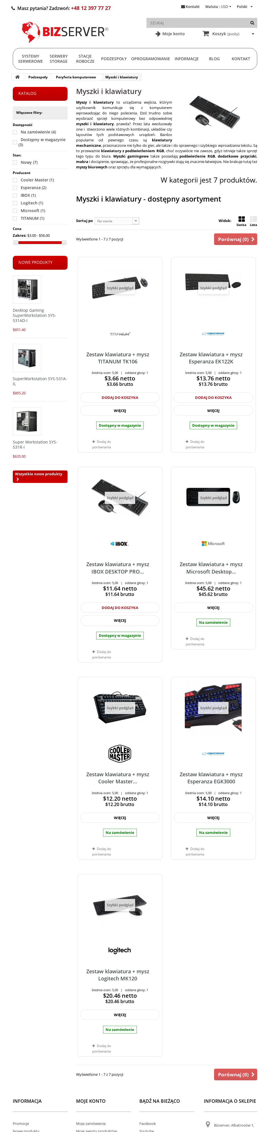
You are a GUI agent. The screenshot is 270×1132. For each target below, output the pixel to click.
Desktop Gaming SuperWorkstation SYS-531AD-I (34, 315)
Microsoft (33, 210)
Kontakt (193, 6)
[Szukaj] (252, 23)
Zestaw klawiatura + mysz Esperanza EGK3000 (211, 778)
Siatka (241, 221)
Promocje (21, 1123)
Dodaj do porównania (101, 444)
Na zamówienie (38, 132)
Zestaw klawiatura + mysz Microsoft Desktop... (211, 568)
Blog (214, 58)
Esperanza (33, 187)
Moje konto (173, 33)
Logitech (32, 203)
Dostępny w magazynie (42, 142)
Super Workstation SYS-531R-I (35, 444)
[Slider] (15, 242)
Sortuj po (84, 220)
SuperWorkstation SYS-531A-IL (40, 381)
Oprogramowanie (150, 58)
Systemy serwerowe (30, 58)
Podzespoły (114, 58)
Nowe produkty (35, 262)
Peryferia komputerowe (76, 77)
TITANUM (32, 218)
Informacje (187, 58)
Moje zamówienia (91, 1123)
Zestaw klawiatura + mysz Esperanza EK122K (211, 358)
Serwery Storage (59, 58)
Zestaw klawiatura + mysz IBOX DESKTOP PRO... (117, 568)
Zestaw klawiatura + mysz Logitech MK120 (117, 975)
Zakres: (19, 235)
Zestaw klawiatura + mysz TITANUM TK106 (117, 358)
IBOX (28, 195)
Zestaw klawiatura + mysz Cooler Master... (117, 778)
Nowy (29, 162)
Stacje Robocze (85, 58)
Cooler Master (37, 180)
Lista (253, 221)
